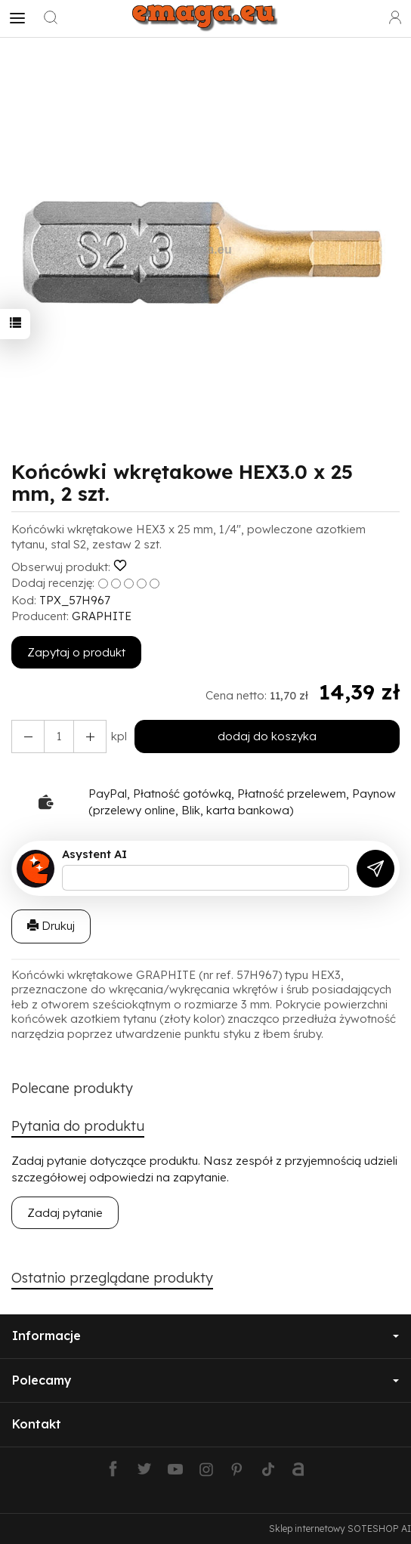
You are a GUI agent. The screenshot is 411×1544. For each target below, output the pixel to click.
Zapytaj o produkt (76, 652)
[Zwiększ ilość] (28, 736)
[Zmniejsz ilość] (90, 736)
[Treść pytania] (205, 878)
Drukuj (51, 926)
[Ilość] (59, 736)
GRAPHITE (101, 616)
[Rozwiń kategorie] (17, 18)
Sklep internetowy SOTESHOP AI (340, 1528)
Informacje (205, 1335)
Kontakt (36, 1423)
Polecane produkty (72, 1088)
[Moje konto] (395, 18)
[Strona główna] (205, 18)
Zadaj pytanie (65, 1213)
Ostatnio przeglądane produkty (112, 1277)
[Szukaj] (50, 18)
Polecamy (205, 1380)
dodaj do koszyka (267, 736)
